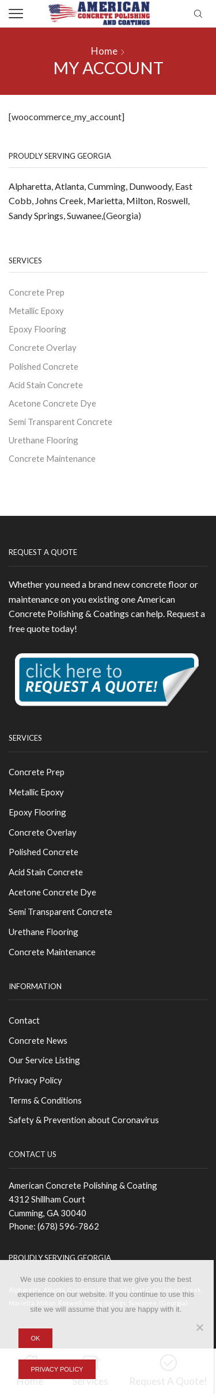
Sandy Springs (36, 215)
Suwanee (84, 215)
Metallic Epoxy (36, 310)
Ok (35, 1338)
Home (104, 51)
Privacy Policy (35, 1080)
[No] (199, 1327)
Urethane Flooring (43, 440)
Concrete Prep (37, 292)
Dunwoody (150, 186)
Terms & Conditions (45, 1100)
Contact (24, 1020)
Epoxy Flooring (37, 329)
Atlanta (69, 186)
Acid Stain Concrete (46, 385)
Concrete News (38, 1040)
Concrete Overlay (43, 347)
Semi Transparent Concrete (60, 421)
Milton (139, 200)
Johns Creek (59, 200)
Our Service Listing (44, 1060)
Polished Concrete (43, 366)
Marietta (105, 200)
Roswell (172, 200)
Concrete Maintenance (52, 458)
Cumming (107, 186)
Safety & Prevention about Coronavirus (84, 1120)
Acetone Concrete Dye (52, 403)
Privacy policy (57, 1369)
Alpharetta (30, 186)
